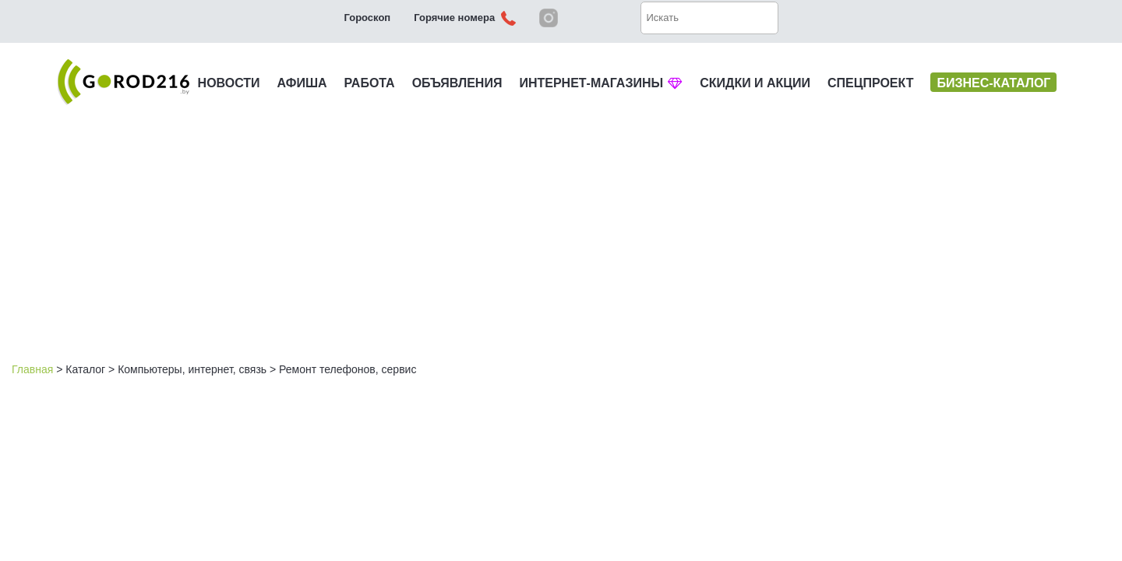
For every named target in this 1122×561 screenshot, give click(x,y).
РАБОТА (369, 83)
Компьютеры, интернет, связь (192, 369)
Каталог (85, 369)
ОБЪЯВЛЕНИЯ (457, 83)
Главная (32, 369)
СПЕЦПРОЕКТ (870, 83)
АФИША (302, 83)
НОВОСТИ (229, 83)
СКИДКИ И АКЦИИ (755, 83)
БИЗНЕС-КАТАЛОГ (993, 83)
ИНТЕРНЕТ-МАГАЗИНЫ (601, 83)
